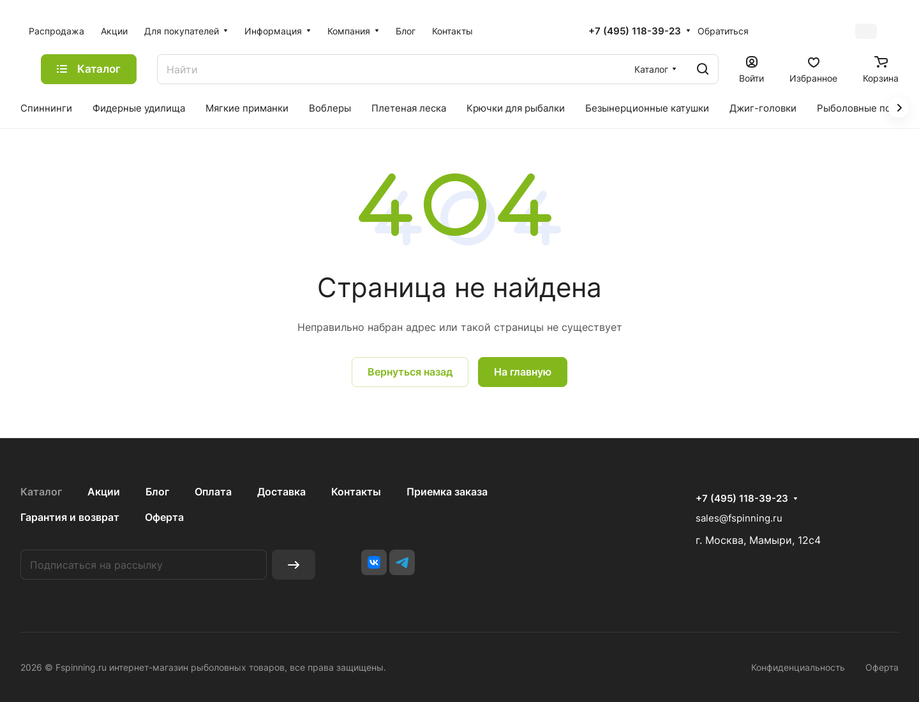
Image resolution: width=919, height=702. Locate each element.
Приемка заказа (447, 491)
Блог (157, 491)
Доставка (281, 491)
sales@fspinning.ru (739, 518)
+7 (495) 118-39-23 (634, 31)
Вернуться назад (410, 371)
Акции (103, 491)
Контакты (356, 491)
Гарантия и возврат (69, 517)
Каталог (41, 491)
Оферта (164, 517)
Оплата (213, 491)
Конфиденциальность (798, 667)
